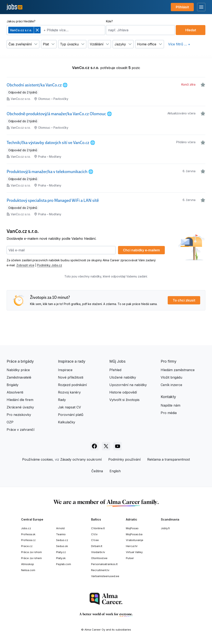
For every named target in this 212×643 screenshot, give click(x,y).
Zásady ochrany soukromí (81, 459)
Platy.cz (61, 552)
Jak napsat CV (69, 407)
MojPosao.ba (134, 534)
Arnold (60, 528)
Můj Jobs (117, 361)
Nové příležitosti (70, 377)
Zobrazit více (25, 265)
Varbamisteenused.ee (105, 576)
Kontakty (168, 397)
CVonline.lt (98, 528)
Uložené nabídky (122, 377)
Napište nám (170, 405)
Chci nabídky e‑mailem (141, 250)
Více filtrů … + (179, 44)
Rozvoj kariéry (69, 392)
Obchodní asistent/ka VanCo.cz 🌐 (37, 85)
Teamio (61, 534)
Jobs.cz (26, 528)
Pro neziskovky (19, 415)
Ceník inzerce (171, 385)
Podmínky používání (124, 459)
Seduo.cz (62, 540)
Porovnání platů (70, 415)
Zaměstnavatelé (19, 377)
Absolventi (15, 392)
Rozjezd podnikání (72, 385)
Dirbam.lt (96, 546)
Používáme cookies (37, 459)
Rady (62, 400)
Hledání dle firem (20, 400)
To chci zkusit (184, 300)
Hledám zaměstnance (178, 370)
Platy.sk (61, 558)
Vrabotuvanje (134, 540)
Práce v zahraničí (20, 429)
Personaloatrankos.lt (104, 564)
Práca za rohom (31, 552)
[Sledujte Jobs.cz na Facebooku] (94, 446)
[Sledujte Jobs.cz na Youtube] (117, 446)
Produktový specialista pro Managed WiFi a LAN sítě (53, 200)
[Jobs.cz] (14, 7)
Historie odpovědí (123, 392)
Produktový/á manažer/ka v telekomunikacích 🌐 (50, 171)
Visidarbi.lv (98, 552)
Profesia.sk (28, 534)
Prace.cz (27, 546)
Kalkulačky (66, 422)
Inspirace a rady (71, 361)
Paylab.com (63, 564)
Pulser (130, 558)
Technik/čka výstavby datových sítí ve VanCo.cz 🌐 (51, 142)
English (115, 471)
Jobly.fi (165, 528)
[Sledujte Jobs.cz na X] (106, 446)
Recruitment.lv (100, 570)
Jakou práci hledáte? (21, 21)
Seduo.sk (62, 546)
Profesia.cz (28, 540)
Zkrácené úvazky (20, 407)
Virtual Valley (134, 552)
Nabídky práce (18, 370)
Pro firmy (168, 361)
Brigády (12, 385)
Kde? (109, 21)
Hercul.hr (132, 546)
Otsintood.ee (99, 558)
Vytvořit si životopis (124, 400)
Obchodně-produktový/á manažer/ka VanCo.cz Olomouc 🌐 (59, 113)
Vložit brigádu (171, 377)
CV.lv (94, 534)
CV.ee (95, 540)
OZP (10, 422)
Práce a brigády (20, 361)
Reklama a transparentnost (168, 459)
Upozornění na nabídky (128, 385)
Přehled (115, 370)
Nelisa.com (28, 570)
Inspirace (65, 370)
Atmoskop (27, 564)
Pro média (169, 413)
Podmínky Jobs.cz (49, 265)
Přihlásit (182, 7)
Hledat (190, 30)
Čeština (97, 471)
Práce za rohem (31, 558)
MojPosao (132, 528)
